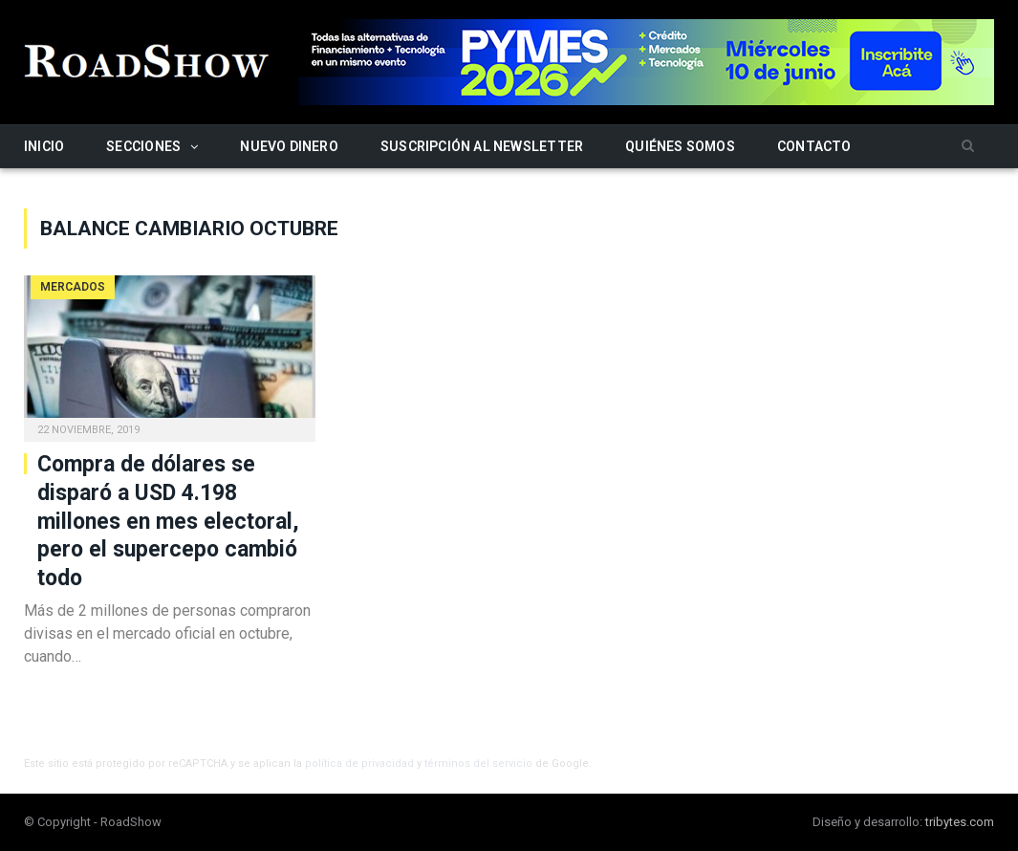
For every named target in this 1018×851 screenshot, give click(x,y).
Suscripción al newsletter (481, 146)
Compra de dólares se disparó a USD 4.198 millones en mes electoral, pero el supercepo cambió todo (168, 521)
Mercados (72, 287)
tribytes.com (959, 822)
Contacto (814, 146)
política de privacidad (359, 763)
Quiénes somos (680, 146)
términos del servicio (478, 763)
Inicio (44, 146)
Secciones (143, 146)
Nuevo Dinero (289, 146)
